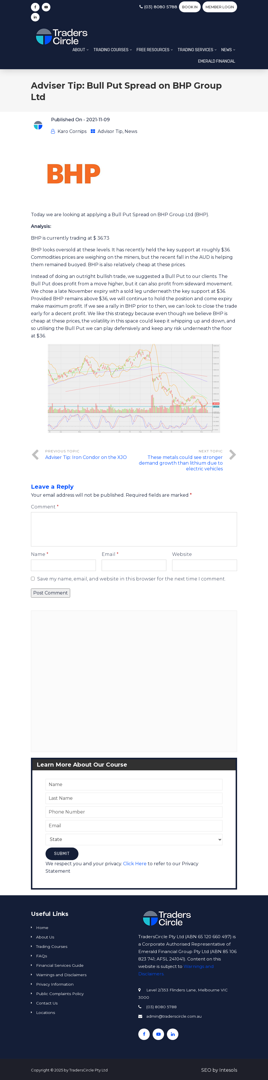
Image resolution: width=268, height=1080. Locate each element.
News (226, 49)
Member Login (220, 7)
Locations (45, 1012)
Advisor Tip (110, 131)
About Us (45, 937)
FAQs (41, 956)
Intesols (228, 1070)
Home (42, 927)
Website (182, 554)
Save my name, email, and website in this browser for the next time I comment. (131, 579)
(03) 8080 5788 (158, 6)
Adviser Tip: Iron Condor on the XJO (86, 457)
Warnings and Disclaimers (61, 974)
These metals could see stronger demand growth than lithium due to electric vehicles (181, 463)
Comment (45, 507)
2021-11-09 (98, 119)
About (78, 49)
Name (39, 554)
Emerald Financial (216, 61)
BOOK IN (190, 7)
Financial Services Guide (60, 965)
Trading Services (195, 49)
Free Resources (153, 49)
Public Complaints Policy (60, 993)
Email (110, 554)
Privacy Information (55, 984)
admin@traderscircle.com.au (174, 1016)
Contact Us (47, 1003)
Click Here (135, 863)
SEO (206, 1070)
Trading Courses (111, 49)
